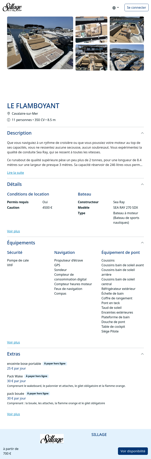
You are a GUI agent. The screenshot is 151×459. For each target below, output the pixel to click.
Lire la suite (15, 172)
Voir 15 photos (129, 65)
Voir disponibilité (133, 451)
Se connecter (136, 7)
